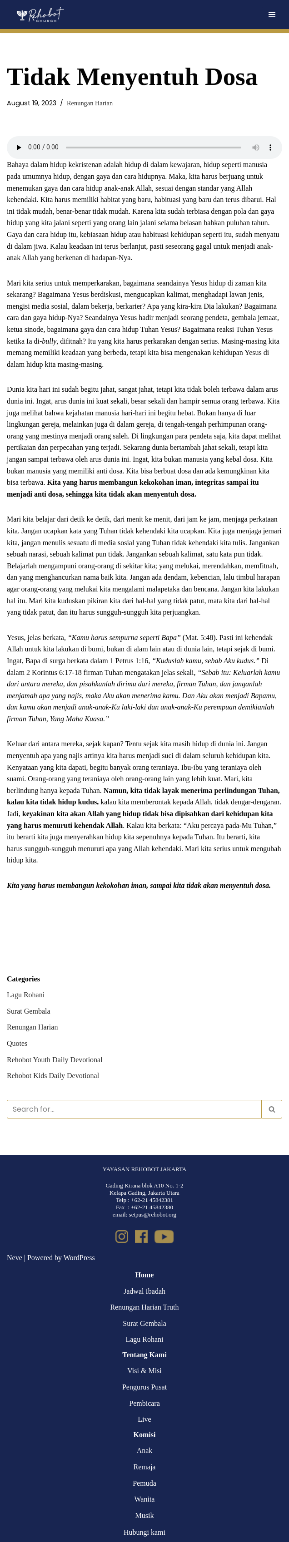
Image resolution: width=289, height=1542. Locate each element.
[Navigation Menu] (272, 14)
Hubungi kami (144, 1532)
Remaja (145, 1467)
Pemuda (144, 1483)
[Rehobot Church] (40, 14)
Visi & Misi (144, 1370)
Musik (144, 1515)
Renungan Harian (90, 103)
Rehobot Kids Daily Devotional (53, 1075)
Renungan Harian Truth (144, 1307)
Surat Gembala (28, 1011)
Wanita (145, 1499)
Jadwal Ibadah (144, 1291)
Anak (145, 1450)
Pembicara (144, 1403)
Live (144, 1419)
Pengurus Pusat (144, 1387)
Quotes (17, 1043)
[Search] (134, 1109)
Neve (14, 1257)
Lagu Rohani (26, 995)
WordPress (79, 1257)
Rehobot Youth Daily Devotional (55, 1060)
